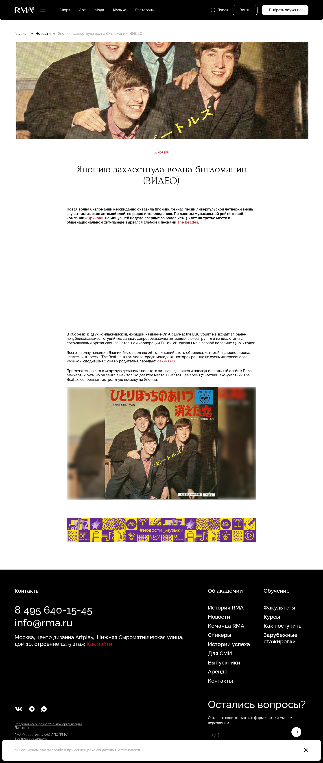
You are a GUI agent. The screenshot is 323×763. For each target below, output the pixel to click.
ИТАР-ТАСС (167, 361)
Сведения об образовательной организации (48, 724)
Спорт (64, 10)
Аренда (218, 672)
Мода (99, 10)
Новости (43, 33)
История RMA (226, 608)
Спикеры (219, 635)
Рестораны (144, 10)
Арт (82, 10)
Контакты (220, 681)
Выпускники (224, 663)
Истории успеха (229, 644)
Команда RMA (226, 626)
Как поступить (282, 626)
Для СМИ (220, 653)
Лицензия (22, 728)
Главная (21, 33)
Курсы (272, 617)
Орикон (94, 218)
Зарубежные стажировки (280, 638)
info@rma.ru (44, 623)
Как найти (99, 644)
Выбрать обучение (285, 10)
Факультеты (279, 608)
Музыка (119, 10)
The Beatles (187, 222)
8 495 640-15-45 (53, 610)
